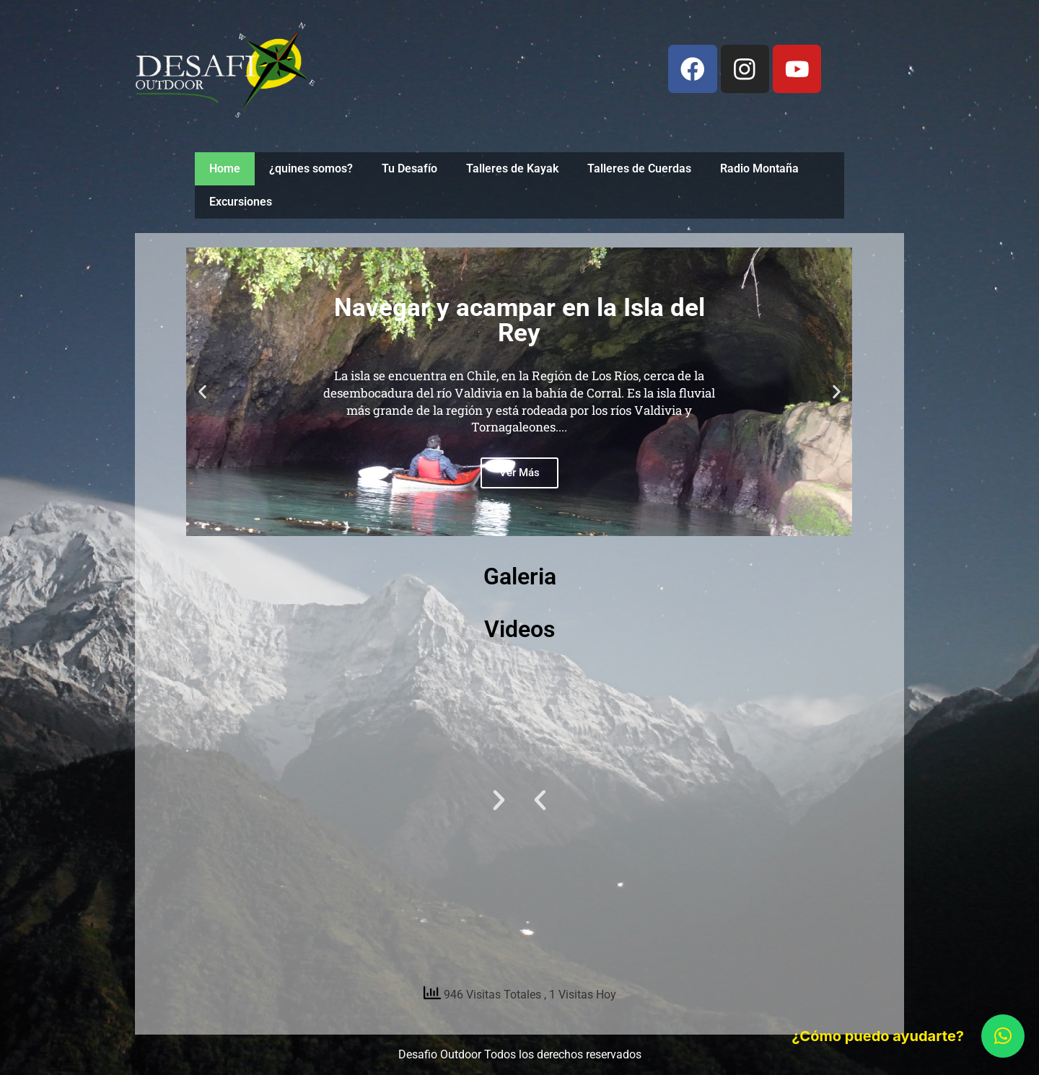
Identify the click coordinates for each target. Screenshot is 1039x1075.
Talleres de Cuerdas (639, 168)
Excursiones (240, 202)
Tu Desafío (409, 168)
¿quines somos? (311, 168)
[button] (202, 392)
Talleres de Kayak (512, 168)
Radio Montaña (759, 168)
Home (224, 168)
